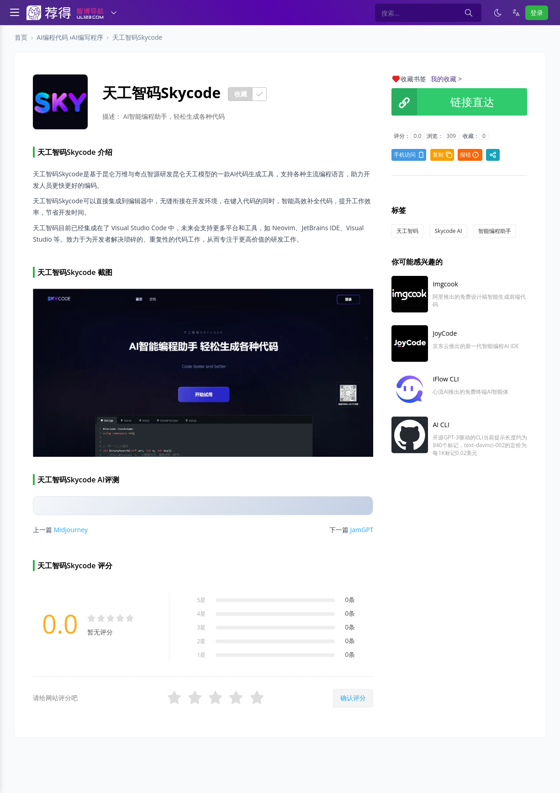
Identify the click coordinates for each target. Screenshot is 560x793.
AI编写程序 (87, 37)
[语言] (516, 13)
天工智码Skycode (137, 37)
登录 (536, 12)
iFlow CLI (446, 379)
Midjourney (71, 529)
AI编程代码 (52, 37)
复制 (443, 155)
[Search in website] (428, 13)
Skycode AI (448, 231)
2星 (201, 641)
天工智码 (407, 231)
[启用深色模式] (498, 13)
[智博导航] (65, 12)
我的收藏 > (446, 78)
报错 (469, 155)
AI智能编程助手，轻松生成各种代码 (174, 116)
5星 (201, 600)
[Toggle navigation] (14, 11)
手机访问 (409, 155)
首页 (21, 37)
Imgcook (445, 284)
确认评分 (353, 698)
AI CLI (441, 424)
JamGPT (362, 529)
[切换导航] (113, 12)
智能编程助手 (494, 231)
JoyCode (445, 333)
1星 (201, 655)
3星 (201, 627)
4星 (201, 614)
